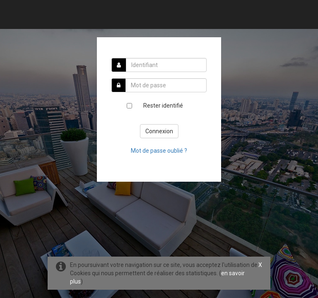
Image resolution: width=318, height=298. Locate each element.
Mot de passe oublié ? (159, 150)
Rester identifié (163, 105)
